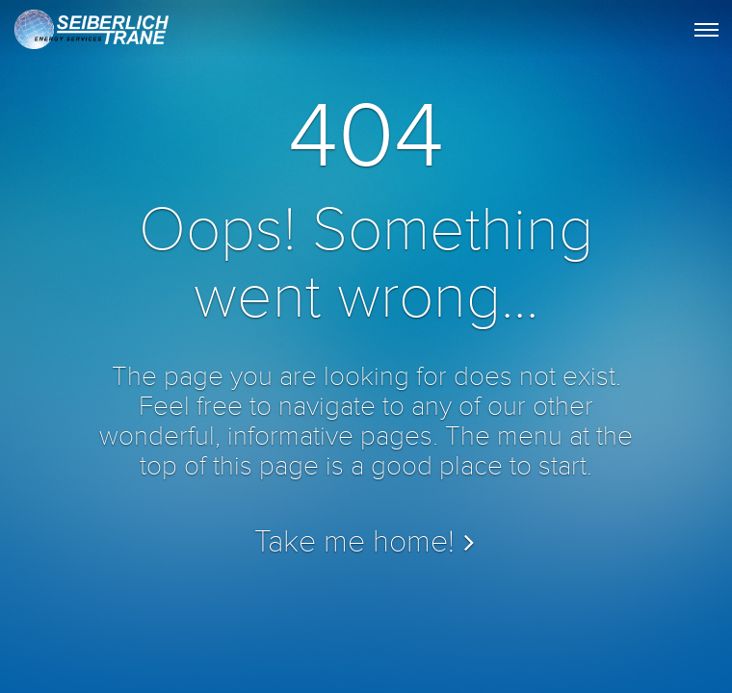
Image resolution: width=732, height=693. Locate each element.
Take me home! (354, 542)
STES (89, 34)
